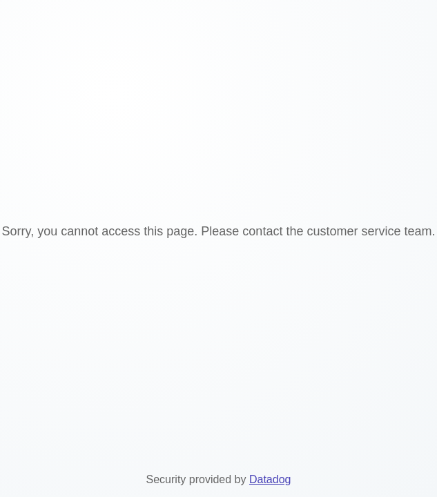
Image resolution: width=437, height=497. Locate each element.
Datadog (270, 479)
